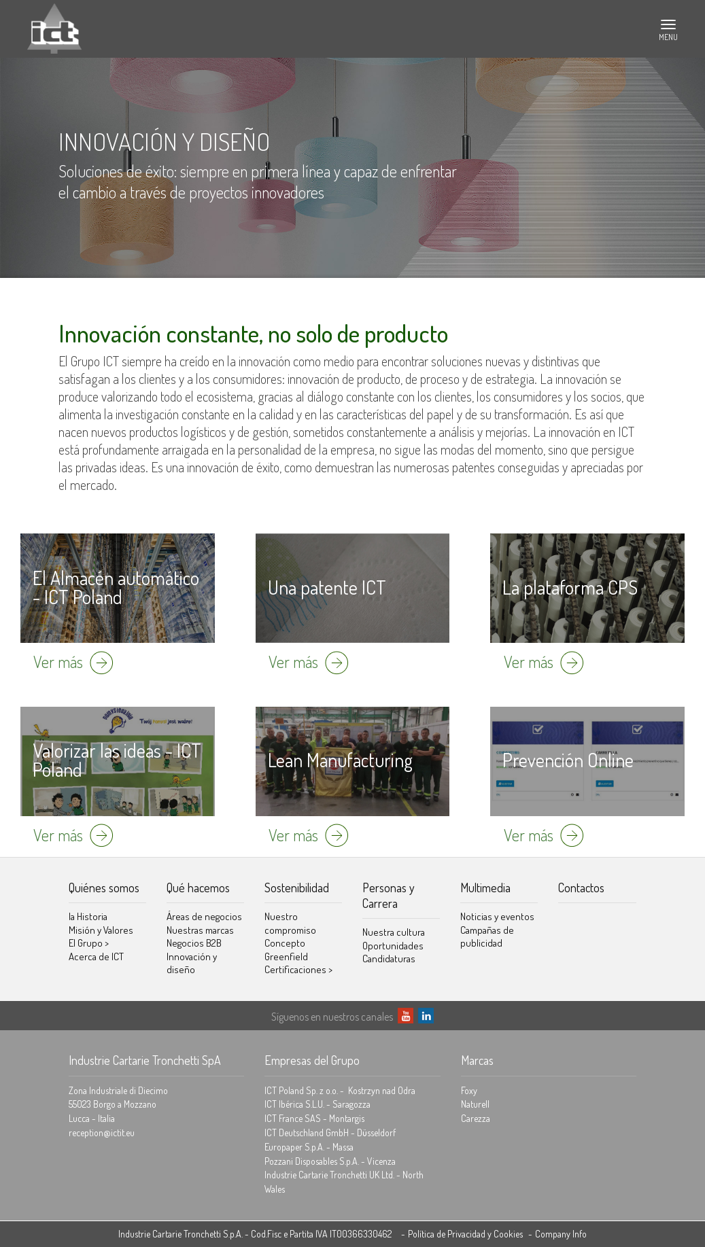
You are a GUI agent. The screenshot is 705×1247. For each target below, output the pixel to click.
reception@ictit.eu (102, 1132)
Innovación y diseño (192, 963)
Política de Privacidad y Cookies (465, 1234)
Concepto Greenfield (286, 949)
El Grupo (89, 942)
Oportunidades (393, 945)
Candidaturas (388, 958)
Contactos (581, 887)
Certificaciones (298, 969)
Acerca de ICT (96, 956)
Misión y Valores (101, 930)
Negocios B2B (194, 942)
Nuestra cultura (393, 932)
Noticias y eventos (497, 916)
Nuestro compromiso (290, 923)
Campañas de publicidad (487, 937)
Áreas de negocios (204, 916)
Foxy (469, 1090)
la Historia (88, 916)
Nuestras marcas (200, 930)
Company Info (561, 1234)
